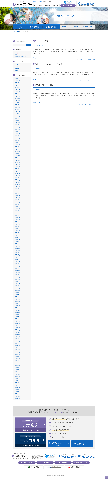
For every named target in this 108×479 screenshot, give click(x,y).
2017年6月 (17, 268)
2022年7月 (17, 157)
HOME (17, 32)
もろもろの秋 (42, 41)
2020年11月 (18, 193)
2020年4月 (17, 206)
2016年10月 (18, 283)
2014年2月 (17, 342)
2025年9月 (17, 91)
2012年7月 (17, 371)
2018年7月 (17, 245)
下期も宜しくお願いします (48, 85)
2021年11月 (18, 171)
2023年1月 (17, 146)
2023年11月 (18, 131)
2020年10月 (18, 195)
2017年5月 (17, 270)
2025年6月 (17, 96)
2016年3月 (17, 296)
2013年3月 (17, 358)
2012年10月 (18, 365)
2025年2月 (17, 104)
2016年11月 (18, 281)
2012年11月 (18, 363)
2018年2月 (17, 254)
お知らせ (81, 59)
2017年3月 (17, 274)
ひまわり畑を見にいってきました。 (52, 64)
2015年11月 (18, 303)
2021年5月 (17, 182)
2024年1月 (17, 127)
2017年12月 (18, 257)
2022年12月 (18, 148)
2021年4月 (17, 184)
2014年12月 (18, 323)
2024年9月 (17, 113)
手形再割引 (89, 59)
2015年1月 (17, 321)
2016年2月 (17, 298)
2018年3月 (17, 252)
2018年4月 (17, 250)
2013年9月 (17, 351)
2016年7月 (17, 288)
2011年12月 (18, 384)
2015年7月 (17, 310)
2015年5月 (17, 314)
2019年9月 (17, 219)
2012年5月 (17, 374)
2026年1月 (17, 84)
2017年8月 (17, 265)
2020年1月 (17, 212)
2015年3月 (17, 318)
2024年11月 (18, 109)
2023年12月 (18, 129)
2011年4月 (17, 398)
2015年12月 (18, 301)
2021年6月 (17, 181)
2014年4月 (17, 338)
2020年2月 (17, 210)
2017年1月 (17, 277)
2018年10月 (18, 239)
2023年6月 (17, 138)
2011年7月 (17, 393)
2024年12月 (18, 107)
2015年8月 (17, 309)
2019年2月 (17, 232)
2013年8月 (17, 352)
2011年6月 (17, 395)
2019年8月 (17, 221)
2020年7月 (17, 201)
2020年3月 (17, 208)
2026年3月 (17, 80)
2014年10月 (18, 327)
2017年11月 (18, 259)
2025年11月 (18, 87)
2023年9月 (17, 135)
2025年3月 (17, 102)
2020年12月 (18, 192)
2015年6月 (17, 312)
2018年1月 (17, 256)
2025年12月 (18, 85)
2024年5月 (17, 120)
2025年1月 (17, 106)
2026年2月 (17, 82)
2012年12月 (18, 362)
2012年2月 (17, 380)
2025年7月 (17, 95)
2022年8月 (17, 155)
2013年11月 (18, 347)
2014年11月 (18, 325)
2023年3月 (17, 144)
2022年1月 (17, 168)
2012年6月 (17, 373)
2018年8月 (17, 243)
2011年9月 (17, 389)
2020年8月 (17, 199)
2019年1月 (17, 234)
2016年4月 (17, 294)
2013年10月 (18, 349)
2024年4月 (17, 122)
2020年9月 (17, 197)
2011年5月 (17, 396)
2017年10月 (18, 261)
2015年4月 (17, 316)
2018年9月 (17, 241)
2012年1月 (17, 382)
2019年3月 (17, 230)
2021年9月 (17, 175)
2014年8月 (17, 331)
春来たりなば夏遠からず (21, 56)
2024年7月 (17, 117)
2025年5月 (17, 98)
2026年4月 (17, 78)
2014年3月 (17, 340)
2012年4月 (17, 376)
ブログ (84, 59)
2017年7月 (17, 267)
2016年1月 (17, 299)
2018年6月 (17, 246)
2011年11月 (18, 385)
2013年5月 (17, 356)
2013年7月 (17, 354)
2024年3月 (17, 124)
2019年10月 (18, 217)
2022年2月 (17, 166)
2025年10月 (18, 89)
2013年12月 (18, 345)
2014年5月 (17, 336)
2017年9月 (17, 263)
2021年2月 (17, 188)
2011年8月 (17, 391)
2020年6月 (17, 202)
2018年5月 (17, 248)
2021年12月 (18, 170)
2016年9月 (17, 285)
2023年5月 (17, 140)
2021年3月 (17, 186)
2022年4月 (17, 162)
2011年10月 (18, 387)
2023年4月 (17, 142)
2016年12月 (18, 279)
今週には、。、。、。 (20, 54)
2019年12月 (18, 213)
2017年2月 (17, 276)
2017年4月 (17, 272)
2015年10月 (18, 305)
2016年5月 (17, 292)
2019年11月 (18, 215)
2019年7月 (17, 223)
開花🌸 (16, 53)
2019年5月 (17, 226)
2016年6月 (17, 290)
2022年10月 (18, 151)
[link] (68, 2)
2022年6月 (17, 159)
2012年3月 (17, 378)
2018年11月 (18, 237)
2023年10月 (18, 133)
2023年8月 (17, 137)
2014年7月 (17, 332)
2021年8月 (17, 177)
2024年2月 (17, 126)
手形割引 (93, 59)
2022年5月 (17, 160)
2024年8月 (17, 115)
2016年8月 (17, 287)
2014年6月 (17, 334)
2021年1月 (17, 190)
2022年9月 (17, 153)
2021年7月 (17, 179)
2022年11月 (18, 149)
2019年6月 (17, 224)
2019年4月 (17, 228)
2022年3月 (17, 164)
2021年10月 (18, 173)
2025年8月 (17, 93)
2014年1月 (17, 343)
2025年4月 (17, 100)
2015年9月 (17, 307)
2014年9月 (17, 329)
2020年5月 (17, 204)
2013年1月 (17, 360)
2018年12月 (18, 235)
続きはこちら (37, 58)
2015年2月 (17, 320)
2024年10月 (18, 111)
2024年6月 (17, 118)
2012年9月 (17, 367)
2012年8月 (17, 369)
